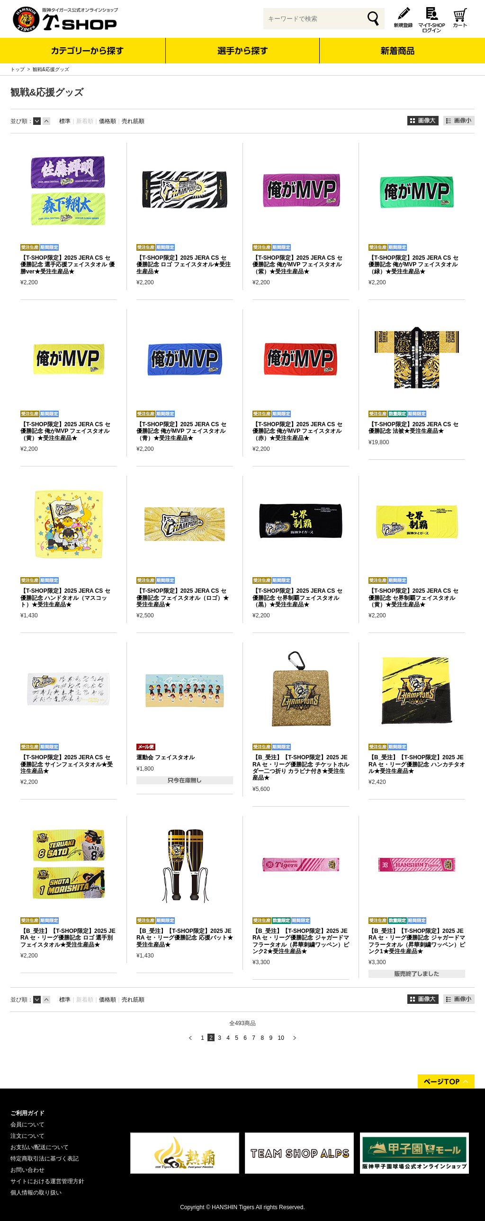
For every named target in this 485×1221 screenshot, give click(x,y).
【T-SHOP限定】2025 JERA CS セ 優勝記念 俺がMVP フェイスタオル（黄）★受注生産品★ (65, 431)
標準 (65, 121)
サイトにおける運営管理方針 (47, 1181)
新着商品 (397, 44)
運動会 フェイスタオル (165, 757)
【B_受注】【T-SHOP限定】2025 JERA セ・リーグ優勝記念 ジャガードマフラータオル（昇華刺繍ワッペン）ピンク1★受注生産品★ (416, 941)
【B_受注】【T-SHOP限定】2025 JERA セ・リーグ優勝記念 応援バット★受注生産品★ (184, 938)
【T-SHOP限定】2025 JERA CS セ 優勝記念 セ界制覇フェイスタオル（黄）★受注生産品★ (413, 598)
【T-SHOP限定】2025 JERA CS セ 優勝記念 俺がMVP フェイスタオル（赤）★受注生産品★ (297, 431)
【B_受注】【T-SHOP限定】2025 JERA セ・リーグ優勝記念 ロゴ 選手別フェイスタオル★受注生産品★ (68, 938)
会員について (27, 1124)
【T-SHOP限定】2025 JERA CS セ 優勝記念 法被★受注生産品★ (413, 427)
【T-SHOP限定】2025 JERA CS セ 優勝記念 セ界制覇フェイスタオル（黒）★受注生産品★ (297, 598)
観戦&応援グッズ (51, 69)
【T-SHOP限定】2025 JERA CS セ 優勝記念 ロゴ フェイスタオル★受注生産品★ (183, 265)
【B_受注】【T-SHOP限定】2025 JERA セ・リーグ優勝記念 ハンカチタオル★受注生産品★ (416, 764)
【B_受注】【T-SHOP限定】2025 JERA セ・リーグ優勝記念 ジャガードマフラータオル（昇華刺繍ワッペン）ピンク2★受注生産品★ (300, 941)
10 (281, 1038)
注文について (27, 1136)
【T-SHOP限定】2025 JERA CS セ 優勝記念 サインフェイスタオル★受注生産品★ (66, 764)
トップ (17, 69)
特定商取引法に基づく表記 (44, 1158)
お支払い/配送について (39, 1147)
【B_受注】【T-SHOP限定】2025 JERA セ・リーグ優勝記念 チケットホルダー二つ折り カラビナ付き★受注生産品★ (300, 767)
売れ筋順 (133, 121)
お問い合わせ (27, 1170)
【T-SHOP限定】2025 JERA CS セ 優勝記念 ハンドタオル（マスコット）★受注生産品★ (65, 598)
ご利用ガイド (27, 1113)
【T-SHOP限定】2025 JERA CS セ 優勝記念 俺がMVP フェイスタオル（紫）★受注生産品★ (297, 265)
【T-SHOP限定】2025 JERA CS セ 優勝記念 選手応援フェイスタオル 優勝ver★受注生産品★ (67, 265)
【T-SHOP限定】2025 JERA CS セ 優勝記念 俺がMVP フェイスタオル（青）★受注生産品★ (181, 431)
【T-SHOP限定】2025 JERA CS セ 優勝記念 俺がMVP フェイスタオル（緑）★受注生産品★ (413, 265)
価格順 (107, 121)
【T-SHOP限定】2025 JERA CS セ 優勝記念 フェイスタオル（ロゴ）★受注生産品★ (182, 598)
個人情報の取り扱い (36, 1192)
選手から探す (243, 50)
